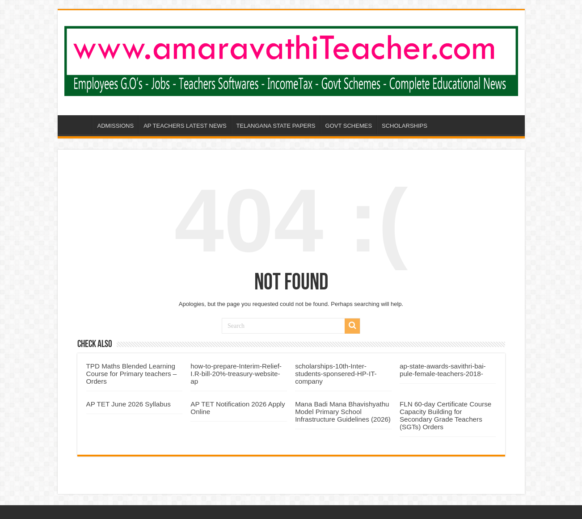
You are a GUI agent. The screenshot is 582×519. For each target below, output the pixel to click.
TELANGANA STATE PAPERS (276, 125)
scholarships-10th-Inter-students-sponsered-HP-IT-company (336, 373)
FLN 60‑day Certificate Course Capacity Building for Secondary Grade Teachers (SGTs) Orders (445, 415)
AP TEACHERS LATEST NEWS (184, 125)
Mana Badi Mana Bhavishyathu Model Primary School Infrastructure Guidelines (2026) (343, 411)
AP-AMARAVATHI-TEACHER (80, 124)
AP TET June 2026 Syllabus (128, 404)
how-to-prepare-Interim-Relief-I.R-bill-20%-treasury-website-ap (236, 373)
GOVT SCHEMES (348, 125)
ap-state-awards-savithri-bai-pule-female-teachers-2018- (443, 369)
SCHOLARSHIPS (404, 125)
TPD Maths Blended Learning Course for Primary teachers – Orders (131, 373)
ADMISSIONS (115, 125)
